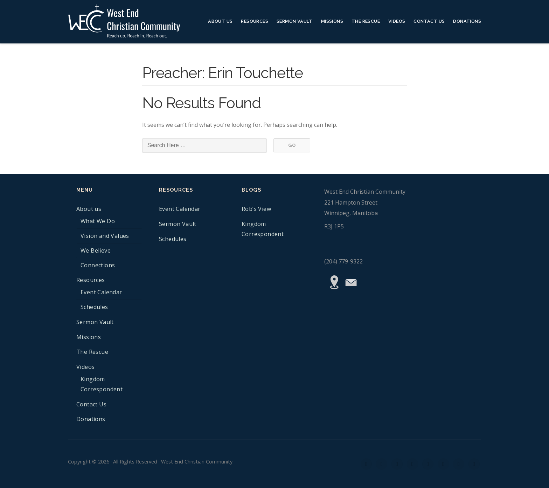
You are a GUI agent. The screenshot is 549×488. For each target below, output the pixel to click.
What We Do (98, 221)
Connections (98, 265)
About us (220, 21)
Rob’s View (256, 209)
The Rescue (366, 21)
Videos (396, 21)
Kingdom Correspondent (102, 384)
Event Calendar (101, 292)
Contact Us (429, 21)
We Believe (96, 250)
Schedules (94, 307)
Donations (467, 21)
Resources (254, 21)
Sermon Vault (295, 21)
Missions (332, 21)
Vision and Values (105, 236)
